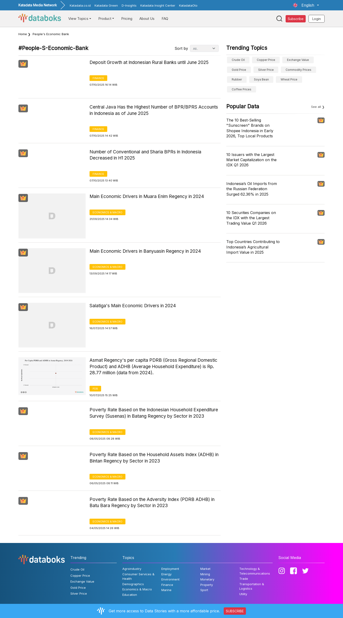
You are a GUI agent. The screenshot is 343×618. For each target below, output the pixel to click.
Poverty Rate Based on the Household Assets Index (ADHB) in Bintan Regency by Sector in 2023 (154, 458)
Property (206, 585)
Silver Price (266, 69)
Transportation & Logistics (251, 586)
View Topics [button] (78, 18)
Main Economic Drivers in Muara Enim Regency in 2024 (147, 196)
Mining (205, 574)
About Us (146, 18)
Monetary (207, 579)
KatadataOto (188, 5)
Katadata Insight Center (157, 5)
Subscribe (296, 19)
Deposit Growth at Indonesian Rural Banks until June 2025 (149, 62)
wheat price (289, 79)
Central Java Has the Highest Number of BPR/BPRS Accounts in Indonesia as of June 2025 (154, 110)
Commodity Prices (298, 69)
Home (22, 34)
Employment (170, 569)
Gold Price (239, 69)
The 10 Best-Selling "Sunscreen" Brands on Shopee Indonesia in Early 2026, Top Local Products (249, 128)
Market (205, 569)
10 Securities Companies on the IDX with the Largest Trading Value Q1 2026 (251, 218)
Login (316, 19)
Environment (170, 579)
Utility (243, 594)
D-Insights (129, 5)
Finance (98, 78)
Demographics (133, 584)
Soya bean (261, 79)
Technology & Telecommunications (254, 571)
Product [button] (104, 18)
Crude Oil (238, 60)
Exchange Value (298, 60)
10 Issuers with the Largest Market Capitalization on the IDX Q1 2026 (251, 160)
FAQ (165, 18)
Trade (243, 578)
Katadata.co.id (80, 5)
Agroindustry (131, 569)
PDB (95, 388)
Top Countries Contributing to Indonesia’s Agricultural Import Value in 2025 (253, 247)
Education (129, 595)
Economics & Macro (107, 212)
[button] (306, 5)
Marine (166, 590)
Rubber (237, 79)
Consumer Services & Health (138, 576)
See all (316, 107)
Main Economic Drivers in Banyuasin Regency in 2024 (145, 251)
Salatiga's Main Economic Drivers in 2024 (133, 305)
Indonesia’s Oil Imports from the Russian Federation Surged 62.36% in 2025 (251, 189)
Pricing (126, 18)
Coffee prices (241, 89)
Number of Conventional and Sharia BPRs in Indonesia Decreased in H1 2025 (145, 155)
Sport (204, 590)
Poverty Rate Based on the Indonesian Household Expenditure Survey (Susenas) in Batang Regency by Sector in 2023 (154, 413)
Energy (166, 574)
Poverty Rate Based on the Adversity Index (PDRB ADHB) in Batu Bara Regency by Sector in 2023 (152, 503)
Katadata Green (106, 5)
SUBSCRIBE (235, 611)
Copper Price (266, 60)
